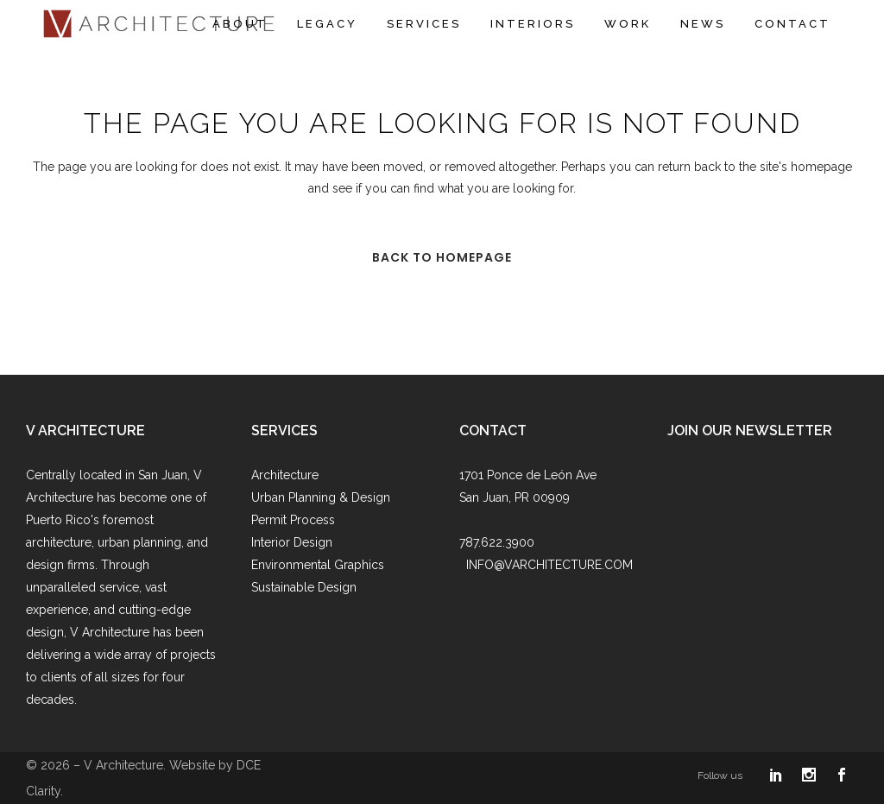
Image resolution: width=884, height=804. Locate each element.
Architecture (285, 475)
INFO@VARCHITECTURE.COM (549, 565)
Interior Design (291, 542)
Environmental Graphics (317, 565)
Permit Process (293, 520)
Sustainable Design (304, 587)
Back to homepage (442, 257)
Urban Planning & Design (320, 497)
